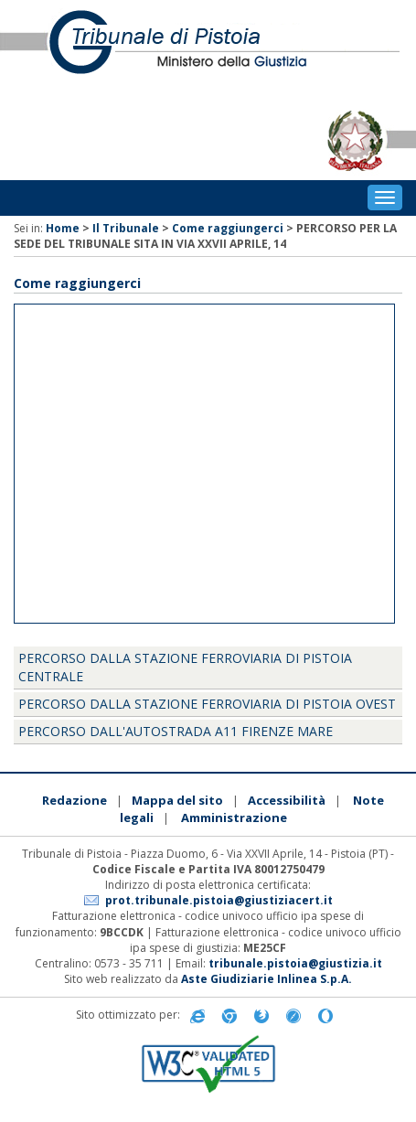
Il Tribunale (125, 228)
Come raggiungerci (227, 228)
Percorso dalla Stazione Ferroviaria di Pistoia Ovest (207, 703)
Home (63, 228)
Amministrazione (234, 817)
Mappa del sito (177, 800)
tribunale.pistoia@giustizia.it (295, 963)
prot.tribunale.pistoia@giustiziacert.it (219, 900)
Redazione (74, 800)
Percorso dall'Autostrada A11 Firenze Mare (175, 731)
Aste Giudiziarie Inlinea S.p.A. (266, 979)
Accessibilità (286, 800)
